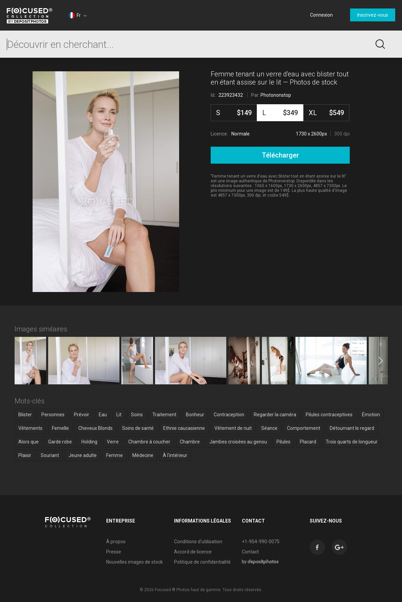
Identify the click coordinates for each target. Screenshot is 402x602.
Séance (269, 428)
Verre (113, 441)
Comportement (303, 428)
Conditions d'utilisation (198, 541)
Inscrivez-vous (372, 15)
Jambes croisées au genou (238, 441)
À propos (116, 541)
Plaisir (24, 455)
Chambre (190, 441)
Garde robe (60, 441)
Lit (118, 414)
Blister (25, 414)
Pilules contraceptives (329, 414)
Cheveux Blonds (95, 428)
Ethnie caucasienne (184, 428)
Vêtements (30, 428)
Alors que (28, 441)
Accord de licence (193, 551)
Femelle (60, 428)
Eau (103, 414)
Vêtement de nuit (233, 428)
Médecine (142, 455)
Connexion (321, 15)
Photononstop (276, 95)
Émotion (371, 414)
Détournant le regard (352, 428)
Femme (114, 455)
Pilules (283, 441)
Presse (113, 551)
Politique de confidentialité (202, 562)
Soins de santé (138, 428)
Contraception (229, 414)
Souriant (50, 455)
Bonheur (195, 414)
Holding (89, 441)
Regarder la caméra (275, 414)
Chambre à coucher (149, 441)
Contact (250, 551)
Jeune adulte (83, 455)
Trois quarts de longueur (352, 441)
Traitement (164, 414)
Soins (137, 414)
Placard (308, 441)
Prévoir (81, 414)
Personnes (52, 414)
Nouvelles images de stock (134, 562)
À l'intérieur (175, 455)
